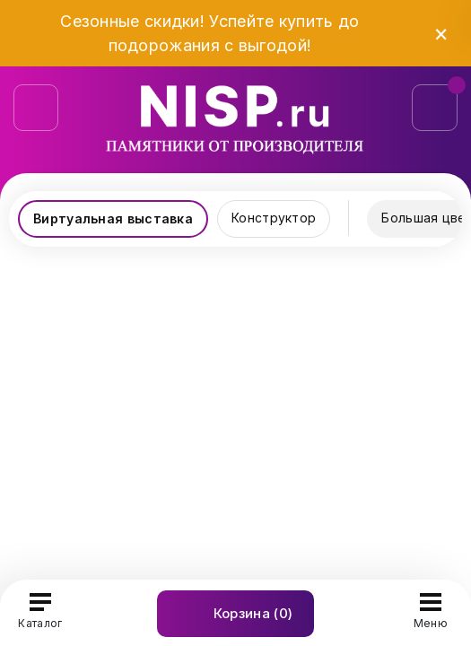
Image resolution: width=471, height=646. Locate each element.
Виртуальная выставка (113, 218)
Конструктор (273, 217)
